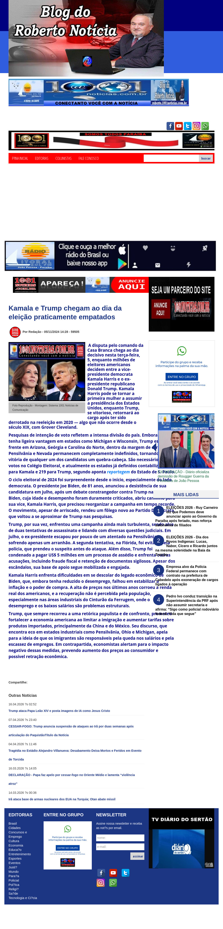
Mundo (14, 871)
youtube (179, 126)
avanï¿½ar (153, 447)
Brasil (13, 823)
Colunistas (63, 158)
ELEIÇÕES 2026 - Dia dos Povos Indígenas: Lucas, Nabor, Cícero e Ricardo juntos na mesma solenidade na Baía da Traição (186, 546)
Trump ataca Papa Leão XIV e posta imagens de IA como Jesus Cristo (59, 711)
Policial (14, 880)
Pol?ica (14, 885)
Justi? (13, 867)
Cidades (15, 828)
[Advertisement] (111, 206)
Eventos (14, 863)
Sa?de (13, 893)
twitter (188, 126)
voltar (212, 447)
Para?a (14, 876)
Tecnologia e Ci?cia (23, 898)
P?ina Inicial (20, 158)
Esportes (15, 858)
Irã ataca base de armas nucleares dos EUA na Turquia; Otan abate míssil (62, 799)
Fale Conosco (89, 158)
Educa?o (15, 850)
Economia (16, 845)
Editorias (41, 158)
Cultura (14, 841)
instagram (196, 126)
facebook (170, 126)
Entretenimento (20, 854)
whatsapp (205, 126)
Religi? (14, 889)
